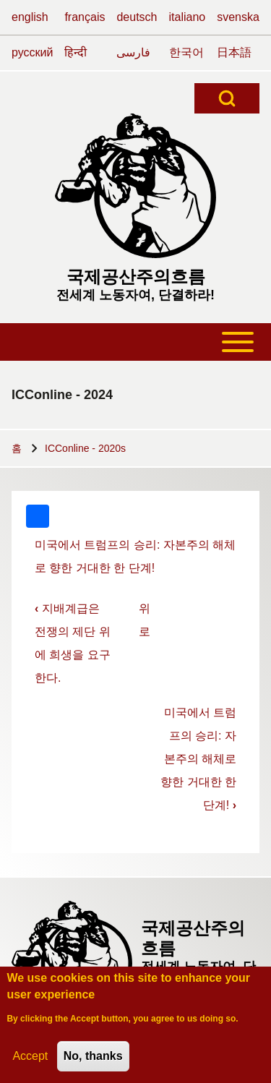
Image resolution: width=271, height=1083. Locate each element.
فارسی (133, 52)
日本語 (234, 52)
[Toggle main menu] (135, 342)
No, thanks (93, 1059)
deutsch (136, 17)
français (84, 17)
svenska (238, 17)
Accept (30, 1059)
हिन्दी (75, 52)
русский (32, 52)
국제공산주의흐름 (135, 276)
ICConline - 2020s (85, 448)
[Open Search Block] (226, 98)
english (30, 17)
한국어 (186, 52)
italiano (187, 17)
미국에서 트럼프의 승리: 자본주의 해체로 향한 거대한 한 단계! (198, 758)
